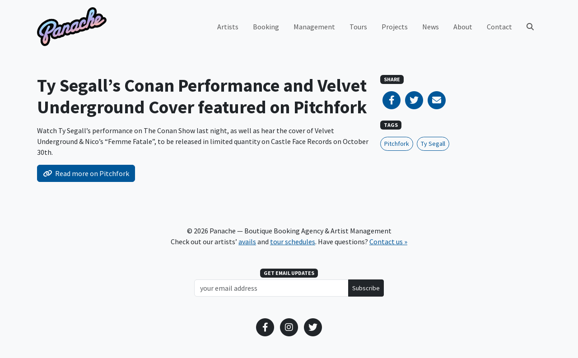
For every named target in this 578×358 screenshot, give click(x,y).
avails (247, 241)
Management (314, 26)
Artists (227, 26)
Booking (266, 26)
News (430, 26)
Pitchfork (396, 143)
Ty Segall (433, 143)
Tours (358, 26)
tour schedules (292, 241)
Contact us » (388, 241)
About (462, 26)
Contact (499, 26)
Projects (395, 26)
